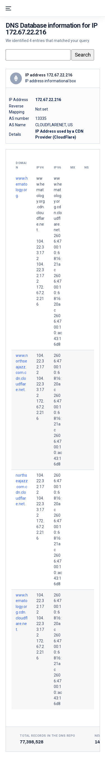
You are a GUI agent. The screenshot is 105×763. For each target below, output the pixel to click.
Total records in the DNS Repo (47, 736)
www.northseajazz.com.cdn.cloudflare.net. (22, 372)
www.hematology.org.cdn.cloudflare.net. (22, 612)
